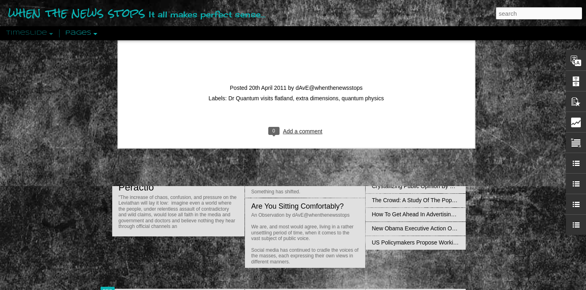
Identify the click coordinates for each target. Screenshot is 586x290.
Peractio (136, 187)
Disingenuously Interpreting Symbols (417, 129)
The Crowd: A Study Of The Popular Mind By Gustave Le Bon (448, 200)
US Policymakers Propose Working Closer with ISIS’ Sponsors (450, 242)
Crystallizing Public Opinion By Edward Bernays (431, 186)
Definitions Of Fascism (400, 158)
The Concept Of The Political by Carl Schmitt (428, 144)
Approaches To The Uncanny (408, 172)
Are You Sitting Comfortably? (297, 206)
